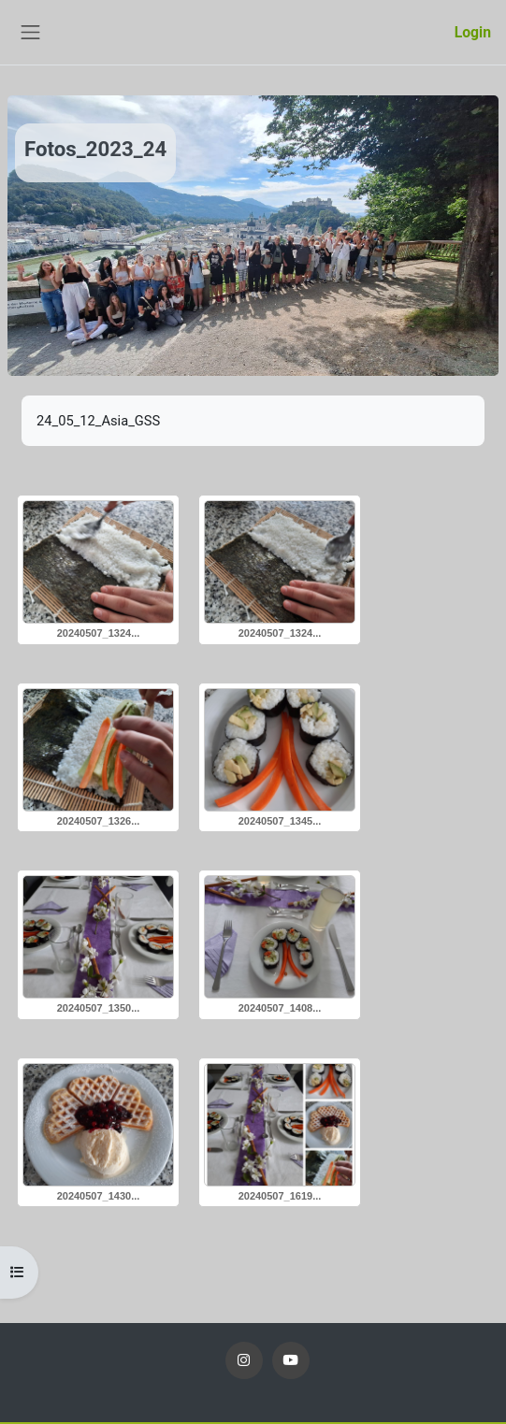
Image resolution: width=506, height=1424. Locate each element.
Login (473, 32)
